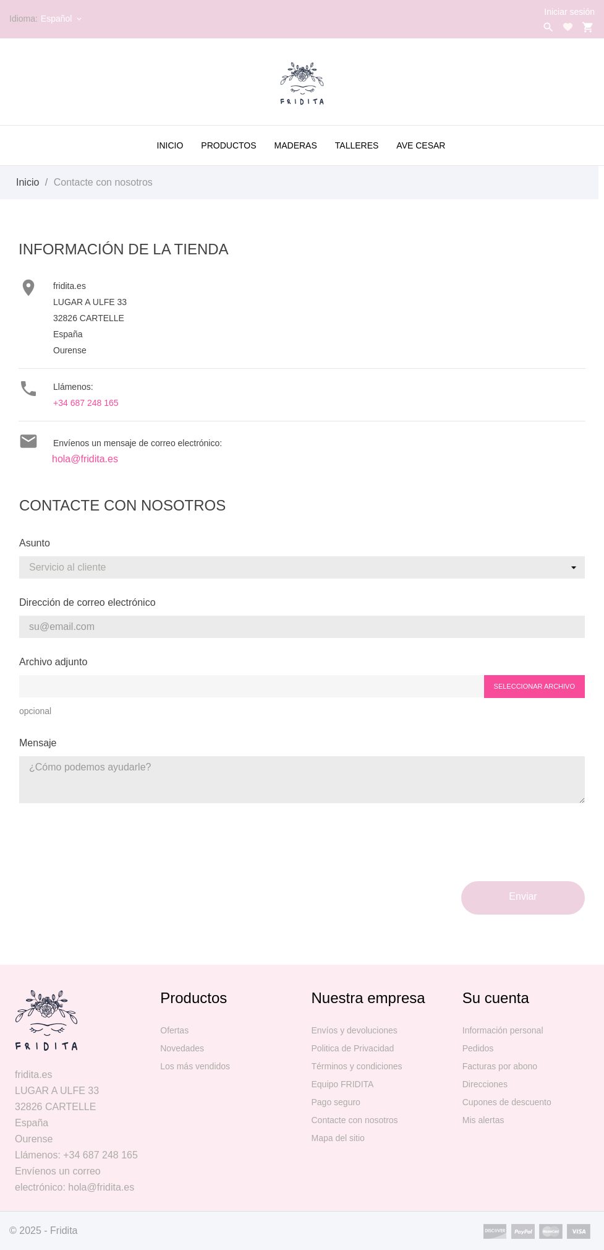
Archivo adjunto (53, 662)
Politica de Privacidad (353, 1048)
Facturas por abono (499, 1066)
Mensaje (37, 743)
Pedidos (478, 1048)
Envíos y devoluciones (355, 1030)
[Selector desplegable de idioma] (62, 19)
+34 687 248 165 (86, 403)
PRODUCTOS (228, 145)
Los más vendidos (195, 1066)
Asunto (34, 543)
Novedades (182, 1048)
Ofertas (174, 1030)
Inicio (170, 145)
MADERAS (295, 145)
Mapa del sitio (338, 1138)
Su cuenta (495, 997)
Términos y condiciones (357, 1066)
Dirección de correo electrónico (87, 602)
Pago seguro (336, 1102)
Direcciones (485, 1084)
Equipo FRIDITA (343, 1084)
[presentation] (491, 847)
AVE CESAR (420, 145)
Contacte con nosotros (355, 1120)
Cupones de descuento (506, 1102)
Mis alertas (483, 1120)
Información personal (502, 1030)
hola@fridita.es (85, 459)
